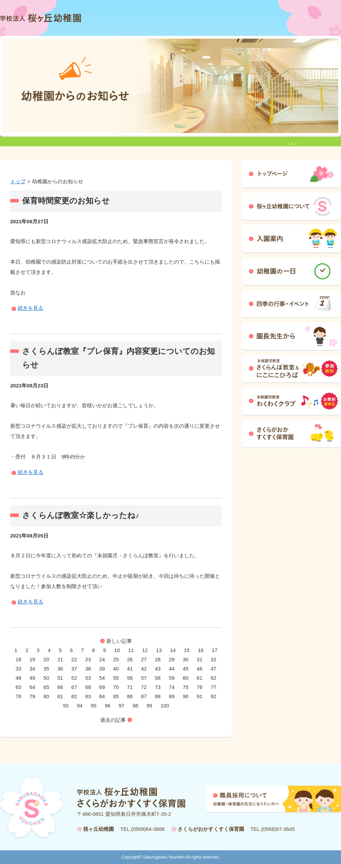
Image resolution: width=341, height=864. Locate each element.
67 (74, 687)
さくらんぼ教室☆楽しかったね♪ (80, 515)
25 (116, 659)
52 (74, 678)
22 (74, 659)
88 (158, 696)
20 (46, 659)
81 (60, 696)
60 (186, 678)
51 (60, 678)
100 (164, 705)
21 (60, 659)
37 (74, 669)
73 (158, 687)
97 (121, 705)
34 (32, 669)
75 (186, 687)
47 (214, 669)
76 (200, 687)
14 (173, 650)
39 (102, 669)
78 (18, 696)
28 (158, 659)
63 (18, 687)
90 (186, 696)
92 (214, 696)
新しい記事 (119, 641)
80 (46, 696)
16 (201, 650)
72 (144, 687)
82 (74, 696)
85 (116, 696)
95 (94, 705)
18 (18, 659)
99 (149, 705)
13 (159, 650)
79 (32, 696)
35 (46, 669)
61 (200, 678)
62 (214, 678)
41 (130, 669)
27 (144, 659)
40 (116, 669)
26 (130, 659)
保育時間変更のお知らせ (66, 201)
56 (130, 678)
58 (158, 678)
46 (200, 669)
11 (131, 650)
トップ (18, 181)
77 (214, 687)
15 (187, 650)
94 (80, 705)
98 (135, 705)
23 (88, 659)
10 (117, 650)
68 (88, 687)
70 (116, 687)
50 (46, 678)
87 (144, 696)
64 (32, 687)
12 (145, 650)
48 (18, 678)
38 (88, 669)
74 (172, 687)
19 (32, 659)
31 (200, 659)
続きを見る (30, 308)
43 (158, 669)
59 (172, 678)
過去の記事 (113, 720)
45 (186, 669)
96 (107, 705)
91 (200, 696)
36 (60, 669)
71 (130, 687)
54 (102, 678)
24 (102, 659)
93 (66, 705)
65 (46, 687)
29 (172, 659)
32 (214, 659)
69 (102, 687)
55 (116, 678)
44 (172, 669)
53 (88, 678)
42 (144, 669)
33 (18, 669)
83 (88, 696)
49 (32, 678)
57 (144, 678)
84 (102, 696)
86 (130, 696)
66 (60, 687)
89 (172, 696)
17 (215, 650)
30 (186, 659)
